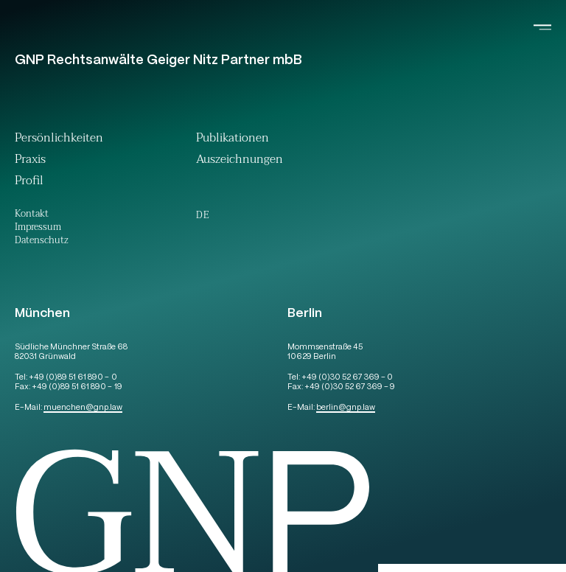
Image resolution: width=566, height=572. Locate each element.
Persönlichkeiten (59, 139)
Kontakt (32, 215)
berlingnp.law (345, 408)
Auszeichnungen (239, 161)
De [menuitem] (202, 214)
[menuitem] (202, 214)
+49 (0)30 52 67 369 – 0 (347, 377)
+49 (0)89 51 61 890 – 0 (72, 377)
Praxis (30, 161)
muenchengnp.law (82, 408)
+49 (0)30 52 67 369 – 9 (349, 387)
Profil (29, 182)
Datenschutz (42, 241)
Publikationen (232, 139)
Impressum (38, 228)
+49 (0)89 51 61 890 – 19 (77, 387)
